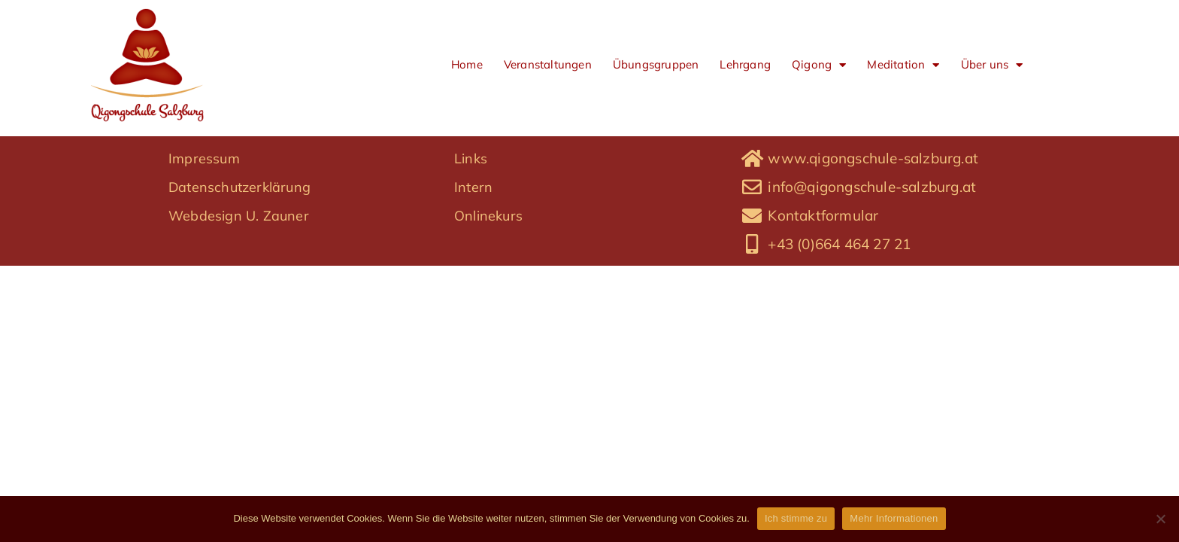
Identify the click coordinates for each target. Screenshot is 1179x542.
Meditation (903, 65)
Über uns (992, 65)
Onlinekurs (488, 295)
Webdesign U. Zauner (238, 295)
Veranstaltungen (548, 64)
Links (470, 238)
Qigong (819, 65)
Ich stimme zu (796, 518)
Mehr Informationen (894, 518)
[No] (1160, 518)
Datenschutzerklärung (239, 267)
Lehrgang (745, 64)
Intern (473, 267)
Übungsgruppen (656, 64)
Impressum (204, 238)
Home (467, 64)
